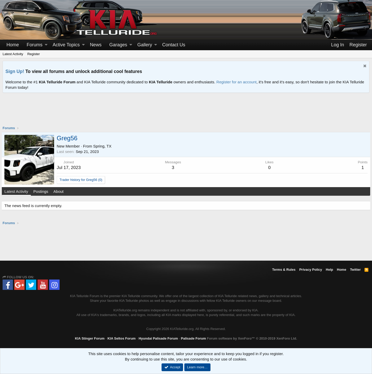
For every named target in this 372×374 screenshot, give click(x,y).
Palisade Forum (193, 338)
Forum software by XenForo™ (252, 338)
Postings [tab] (41, 191)
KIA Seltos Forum (121, 338)
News (95, 44)
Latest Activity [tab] (17, 191)
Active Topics (66, 44)
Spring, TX (103, 146)
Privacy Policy (310, 270)
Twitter (355, 270)
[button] (46, 45)
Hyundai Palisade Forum (158, 338)
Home (12, 44)
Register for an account (236, 82)
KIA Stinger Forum (89, 338)
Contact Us (173, 44)
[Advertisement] (186, 112)
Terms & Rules (283, 270)
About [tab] (59, 191)
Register (33, 54)
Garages (118, 44)
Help (329, 270)
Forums (34, 44)
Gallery (144, 44)
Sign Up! (14, 71)
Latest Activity (13, 54)
